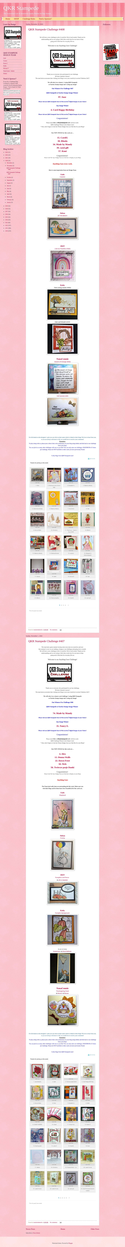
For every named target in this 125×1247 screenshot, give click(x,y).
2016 (6, 217)
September (10, 183)
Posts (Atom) (36, 1233)
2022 (6, 158)
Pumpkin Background (62, 913)
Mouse (60, 993)
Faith (4, 60)
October (9, 180)
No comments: (54, 629)
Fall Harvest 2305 (62, 396)
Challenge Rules (29, 19)
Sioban (5, 75)
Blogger (70, 1243)
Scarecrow (56, 951)
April (8, 197)
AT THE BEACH (62, 215)
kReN (62, 246)
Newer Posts (30, 1229)
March (9, 200)
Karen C (5, 65)
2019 (6, 209)
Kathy (62, 285)
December (9, 166)
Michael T (6, 70)
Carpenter (62, 177)
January (9, 205)
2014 (6, 223)
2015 (6, 220)
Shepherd (62, 795)
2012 (6, 229)
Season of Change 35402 (62, 362)
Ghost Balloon (67, 951)
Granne (5, 62)
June (8, 192)
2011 (6, 231)
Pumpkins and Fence (62, 877)
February (9, 203)
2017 (6, 215)
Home (8, 19)
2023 (6, 155)
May (8, 194)
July (8, 189)
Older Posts (95, 1229)
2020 (6, 164)
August (9, 186)
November (10, 169)
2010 (6, 234)
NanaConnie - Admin (8, 72)
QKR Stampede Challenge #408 (46, 29)
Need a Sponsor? (45, 19)
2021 (6, 161)
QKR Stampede (21, 8)
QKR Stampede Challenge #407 (46, 641)
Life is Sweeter (63, 880)
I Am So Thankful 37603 (62, 249)
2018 (6, 212)
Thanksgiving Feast (62, 991)
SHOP (16, 19)
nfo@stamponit (62, 122)
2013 (6, 226)
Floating (62, 838)
